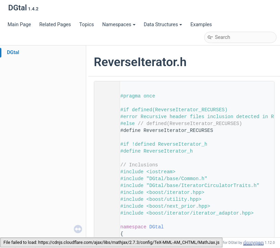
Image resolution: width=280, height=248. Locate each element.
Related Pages (55, 25)
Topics (86, 25)
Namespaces (118, 25)
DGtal (13, 52)
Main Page (19, 25)
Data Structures (163, 25)
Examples (201, 25)
